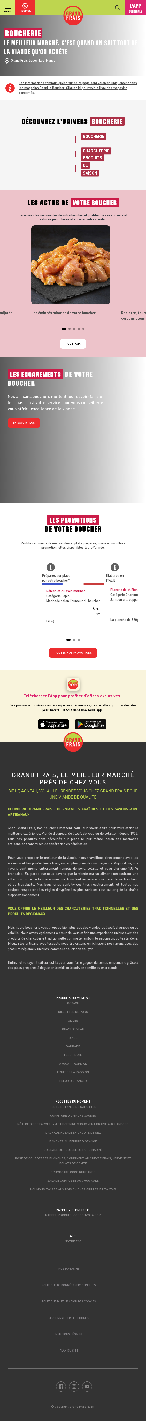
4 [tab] (80, 330)
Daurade (73, 1046)
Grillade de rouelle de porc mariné (73, 1150)
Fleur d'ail (73, 1055)
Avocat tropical (73, 1063)
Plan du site (69, 1350)
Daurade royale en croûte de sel (73, 1132)
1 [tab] (64, 330)
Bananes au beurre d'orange (73, 1141)
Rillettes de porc (73, 1011)
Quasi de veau (73, 1029)
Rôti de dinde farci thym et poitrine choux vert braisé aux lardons (73, 1124)
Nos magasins (69, 1268)
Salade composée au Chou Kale (73, 1180)
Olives (73, 1020)
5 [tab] (85, 330)
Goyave (73, 1003)
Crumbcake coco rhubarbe (73, 1172)
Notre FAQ (73, 1241)
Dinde (73, 1038)
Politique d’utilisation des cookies (69, 1301)
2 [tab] (71, 330)
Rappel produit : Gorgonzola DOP (73, 1215)
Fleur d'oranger (73, 1081)
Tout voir (73, 343)
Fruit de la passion (73, 1072)
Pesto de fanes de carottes (73, 1106)
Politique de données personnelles (69, 1285)
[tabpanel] (73, 270)
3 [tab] (75, 330)
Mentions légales (69, 1334)
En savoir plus (24, 422)
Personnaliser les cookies (69, 1318)
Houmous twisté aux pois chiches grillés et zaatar (73, 1189)
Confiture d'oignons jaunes (73, 1115)
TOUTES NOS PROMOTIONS (73, 652)
